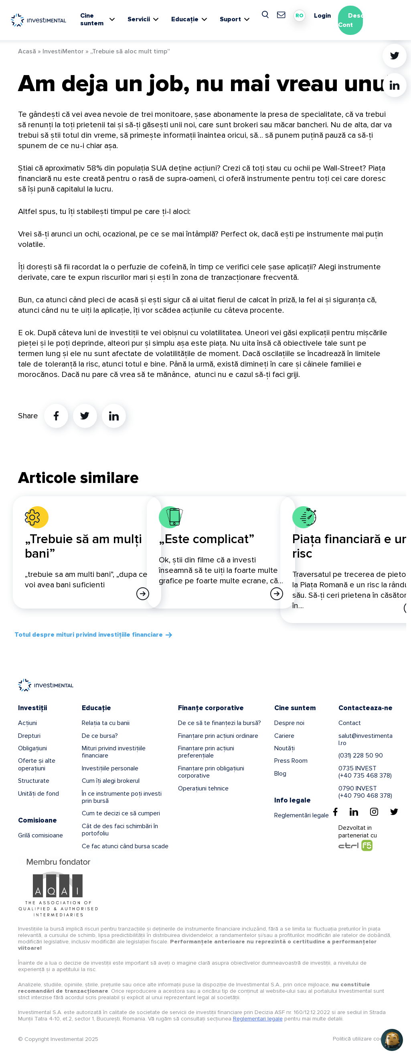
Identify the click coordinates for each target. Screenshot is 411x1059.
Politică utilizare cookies (363, 1038)
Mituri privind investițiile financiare (114, 752)
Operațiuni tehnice (203, 788)
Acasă (27, 51)
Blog (280, 774)
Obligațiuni (32, 748)
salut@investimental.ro (365, 739)
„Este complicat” (206, 539)
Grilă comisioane (40, 835)
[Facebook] (335, 812)
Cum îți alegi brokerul (111, 781)
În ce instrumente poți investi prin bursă (122, 797)
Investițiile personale (110, 768)
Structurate (33, 781)
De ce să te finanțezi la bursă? (219, 723)
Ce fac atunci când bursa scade (125, 846)
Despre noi (289, 723)
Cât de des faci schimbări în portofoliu (120, 829)
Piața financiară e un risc (350, 547)
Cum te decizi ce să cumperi (121, 813)
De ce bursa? (100, 736)
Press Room (291, 761)
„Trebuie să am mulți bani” (83, 547)
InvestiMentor (63, 51)
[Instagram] (374, 812)
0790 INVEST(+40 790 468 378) (365, 792)
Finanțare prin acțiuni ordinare (218, 736)
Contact (349, 723)
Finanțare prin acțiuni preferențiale (206, 752)
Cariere (284, 736)
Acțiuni (27, 723)
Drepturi (29, 736)
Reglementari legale (258, 1018)
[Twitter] (394, 812)
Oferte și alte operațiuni (36, 764)
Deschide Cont (357, 20)
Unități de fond (38, 794)
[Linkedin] (354, 812)
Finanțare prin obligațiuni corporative (211, 772)
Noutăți (284, 748)
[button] (392, 1040)
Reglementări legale (301, 815)
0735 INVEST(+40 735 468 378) (365, 772)
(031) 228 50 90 (360, 755)
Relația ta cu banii (106, 723)
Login (322, 16)
